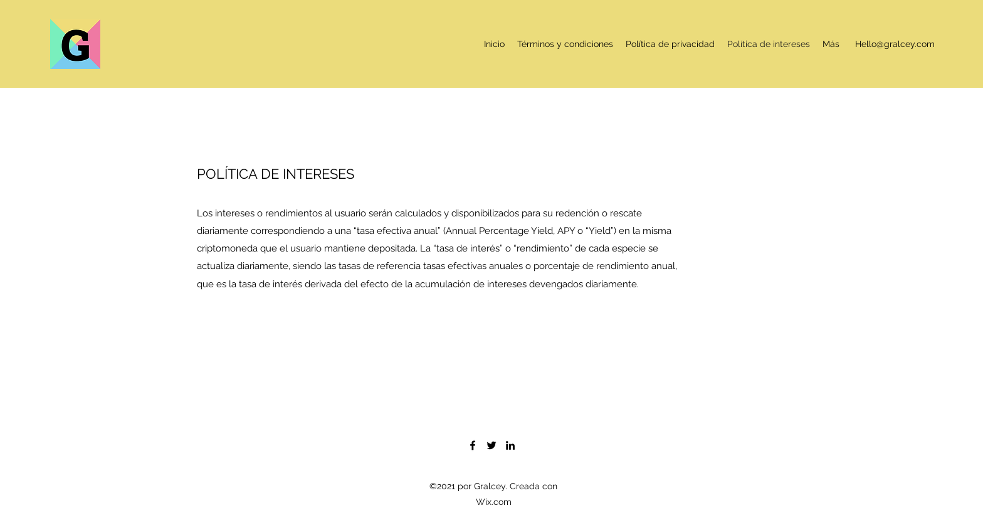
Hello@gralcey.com (895, 44)
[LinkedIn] (510, 445)
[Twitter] (491, 445)
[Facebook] (472, 445)
